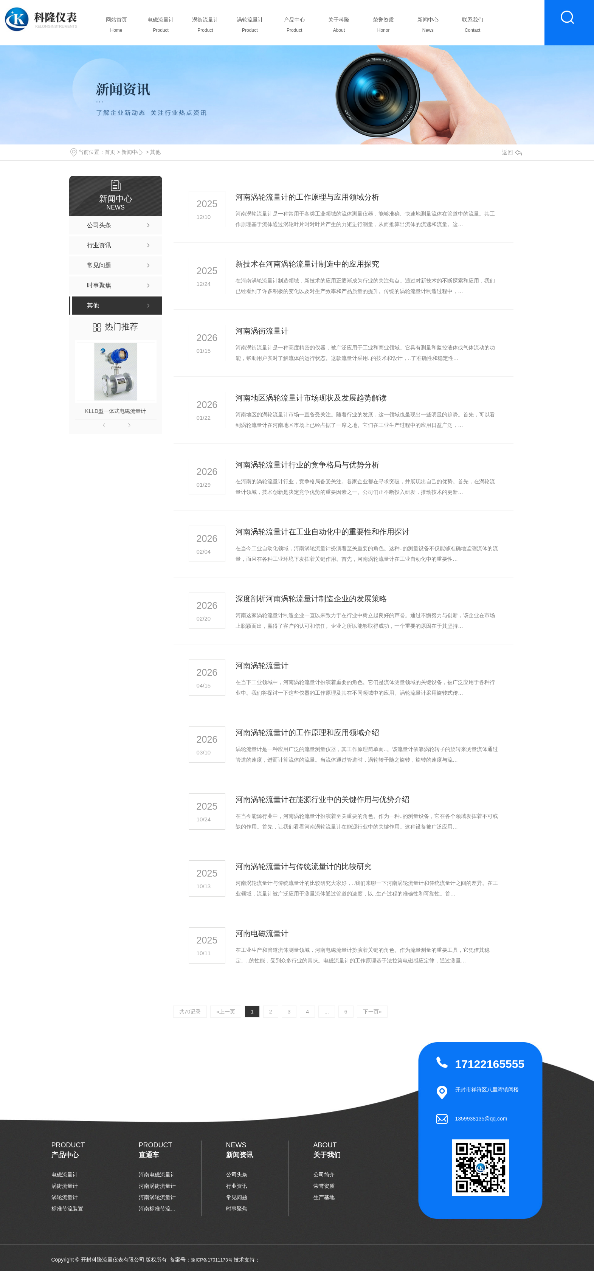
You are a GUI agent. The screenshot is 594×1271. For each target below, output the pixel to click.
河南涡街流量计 (262, 331)
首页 (110, 152)
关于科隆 (339, 27)
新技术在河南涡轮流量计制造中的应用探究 (307, 264)
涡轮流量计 (249, 27)
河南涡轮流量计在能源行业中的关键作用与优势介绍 (322, 799)
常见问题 (236, 1197)
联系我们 (472, 27)
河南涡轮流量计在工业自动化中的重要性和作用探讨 (322, 532)
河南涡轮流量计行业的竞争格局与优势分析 (307, 465)
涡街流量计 (205, 27)
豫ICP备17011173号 (211, 1260)
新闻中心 (427, 27)
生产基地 (324, 1197)
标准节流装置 (67, 1209)
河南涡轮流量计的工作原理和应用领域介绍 (307, 732)
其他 (155, 152)
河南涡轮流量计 (262, 665)
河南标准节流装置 (158, 1209)
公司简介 (324, 1175)
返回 (512, 152)
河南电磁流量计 (262, 933)
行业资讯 (236, 1186)
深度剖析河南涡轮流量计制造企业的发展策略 (311, 598)
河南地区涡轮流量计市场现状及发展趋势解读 (311, 398)
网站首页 (116, 27)
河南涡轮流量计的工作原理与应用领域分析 (307, 197)
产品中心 (294, 27)
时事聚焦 (236, 1209)
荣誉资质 (383, 27)
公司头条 (236, 1175)
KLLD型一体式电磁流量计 (115, 411)
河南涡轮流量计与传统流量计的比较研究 (304, 866)
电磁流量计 (161, 27)
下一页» (372, 1012)
